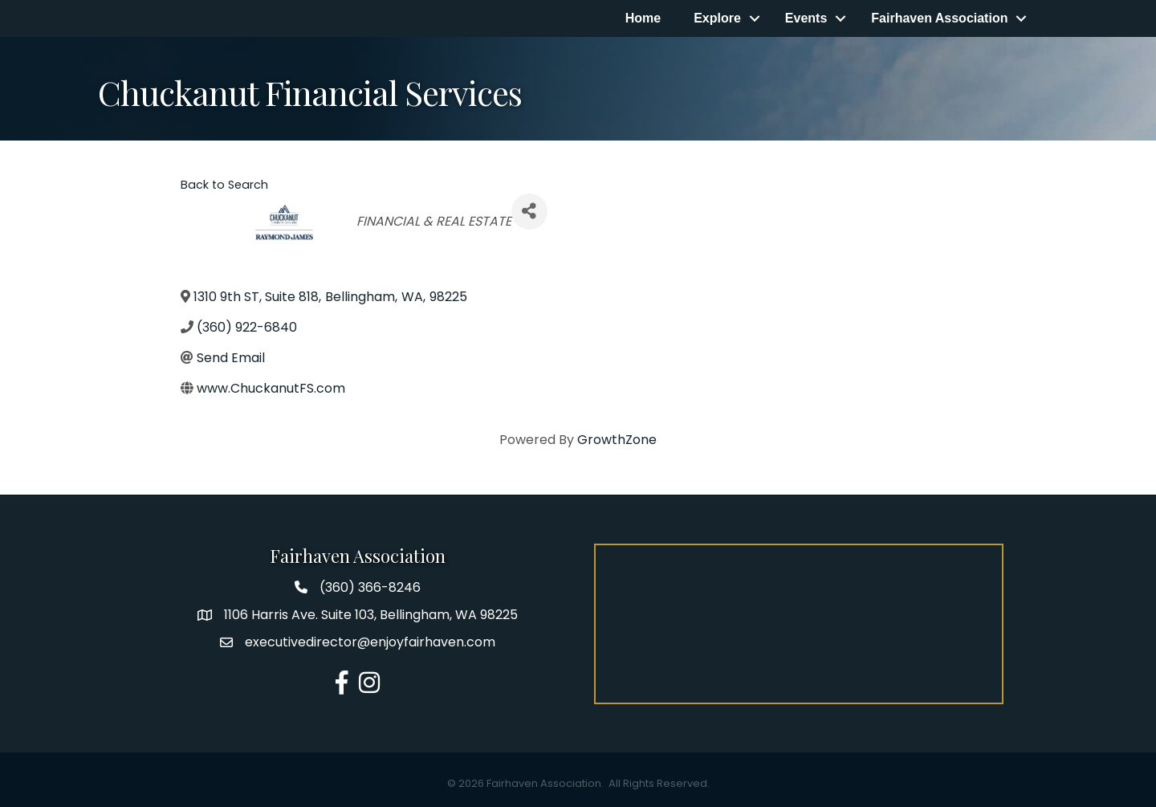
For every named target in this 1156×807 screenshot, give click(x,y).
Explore (717, 18)
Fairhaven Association (939, 18)
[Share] (529, 212)
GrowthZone (617, 439)
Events (806, 18)
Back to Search (224, 185)
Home (643, 18)
